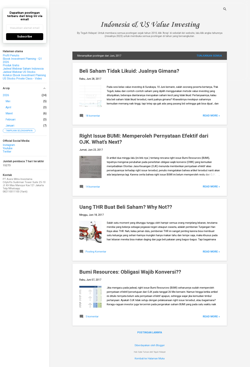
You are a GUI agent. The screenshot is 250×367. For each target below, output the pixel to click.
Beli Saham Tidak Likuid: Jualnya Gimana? (129, 71)
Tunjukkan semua (209, 55)
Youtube (7, 148)
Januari (10, 125)
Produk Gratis (11, 65)
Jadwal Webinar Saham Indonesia (23, 68)
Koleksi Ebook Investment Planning (24, 75)
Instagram (9, 145)
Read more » (211, 115)
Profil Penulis (11, 55)
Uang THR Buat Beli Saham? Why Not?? (125, 207)
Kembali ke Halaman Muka (150, 358)
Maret (9, 113)
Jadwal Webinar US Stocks (19, 72)
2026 (6, 95)
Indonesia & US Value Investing (149, 24)
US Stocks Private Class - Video (22, 78)
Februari (10, 119)
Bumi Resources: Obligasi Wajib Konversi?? (130, 272)
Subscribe (24, 36)
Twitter (7, 151)
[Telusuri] (225, 9)
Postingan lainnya (149, 332)
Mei (8, 101)
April (8, 107)
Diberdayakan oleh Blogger (150, 345)
